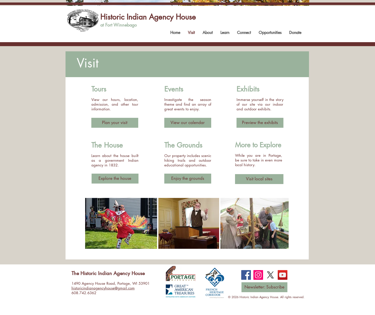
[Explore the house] (115, 179)
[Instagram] (258, 275)
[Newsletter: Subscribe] (264, 287)
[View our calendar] (187, 123)
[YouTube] (282, 275)
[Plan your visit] (114, 123)
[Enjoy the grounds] (187, 179)
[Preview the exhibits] (260, 123)
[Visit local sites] (259, 179)
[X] (270, 275)
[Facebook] (246, 275)
